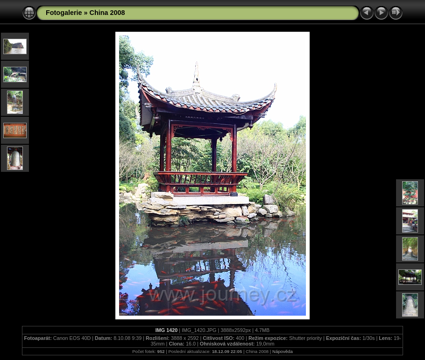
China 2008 (107, 12)
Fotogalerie (64, 12)
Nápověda (282, 351)
